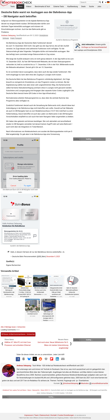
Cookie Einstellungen (66, 415)
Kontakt (54, 415)
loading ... (77, 139)
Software (6, 38)
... (107, 6)
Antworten (21, 327)
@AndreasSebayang (69, 383)
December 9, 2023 (53, 256)
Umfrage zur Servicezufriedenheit (94, 47)
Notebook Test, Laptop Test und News (14, 390)
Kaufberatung (72, 6)
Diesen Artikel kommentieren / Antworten (18, 334)
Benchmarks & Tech (42, 6)
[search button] (100, 2)
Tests (12, 6)
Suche (91, 6)
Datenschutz (44, 415)
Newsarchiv (35, 390)
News (20, 6)
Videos (28, 6)
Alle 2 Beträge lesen (8, 327)
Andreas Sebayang (8, 35)
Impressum (28, 415)
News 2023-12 (45, 390)
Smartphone (43, 35)
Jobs (99, 6)
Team (36, 415)
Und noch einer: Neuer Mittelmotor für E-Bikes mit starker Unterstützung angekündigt (53, 345)
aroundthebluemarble (98, 383)
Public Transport (16, 38)
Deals (83, 6)
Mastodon (84, 383)
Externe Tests (58, 6)
